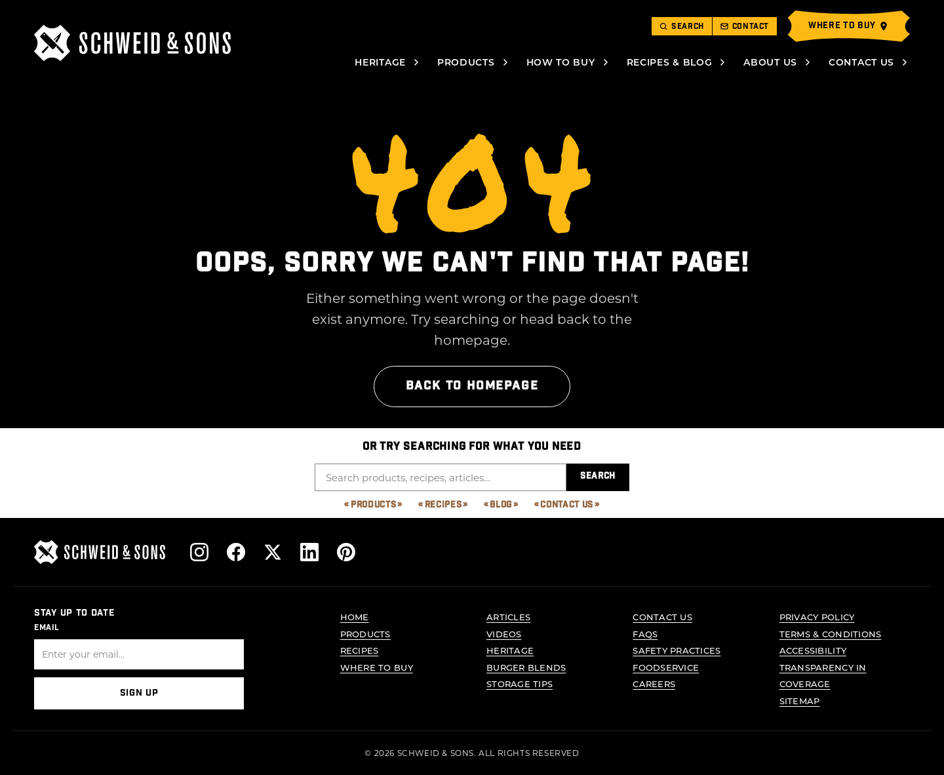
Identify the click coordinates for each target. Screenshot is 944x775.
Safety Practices (676, 650)
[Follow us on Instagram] (199, 552)
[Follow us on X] (273, 552)
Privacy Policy (817, 616)
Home (354, 616)
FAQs (645, 633)
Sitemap (799, 700)
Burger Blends (526, 666)
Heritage (380, 62)
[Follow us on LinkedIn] (309, 552)
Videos (504, 633)
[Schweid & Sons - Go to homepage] (132, 43)
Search (598, 476)
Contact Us (861, 62)
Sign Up (139, 693)
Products (466, 62)
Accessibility (812, 650)
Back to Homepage (472, 385)
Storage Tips (519, 683)
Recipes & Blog (670, 62)
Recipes (443, 505)
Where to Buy (376, 666)
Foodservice (666, 666)
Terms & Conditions (830, 633)
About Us (770, 62)
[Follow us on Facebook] (236, 552)
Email (47, 627)
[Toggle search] (682, 26)
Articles (508, 616)
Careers (654, 683)
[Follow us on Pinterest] (346, 552)
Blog (501, 505)
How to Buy (560, 62)
